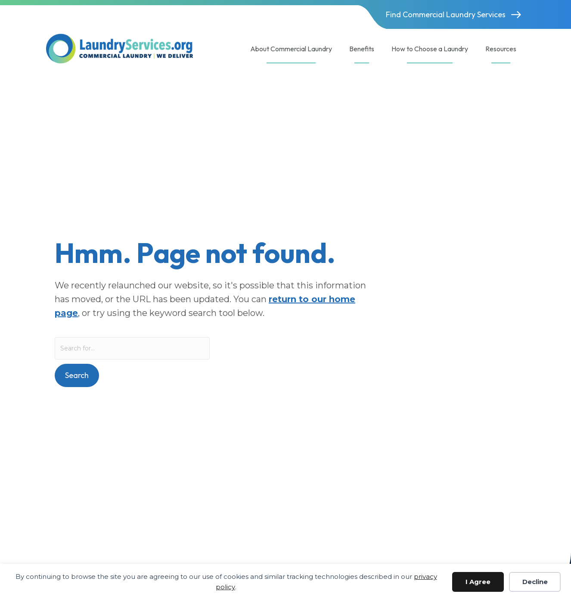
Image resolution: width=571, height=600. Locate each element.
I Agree (477, 582)
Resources (500, 48)
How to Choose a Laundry (429, 48)
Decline (535, 582)
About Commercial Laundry (291, 48)
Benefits (361, 48)
